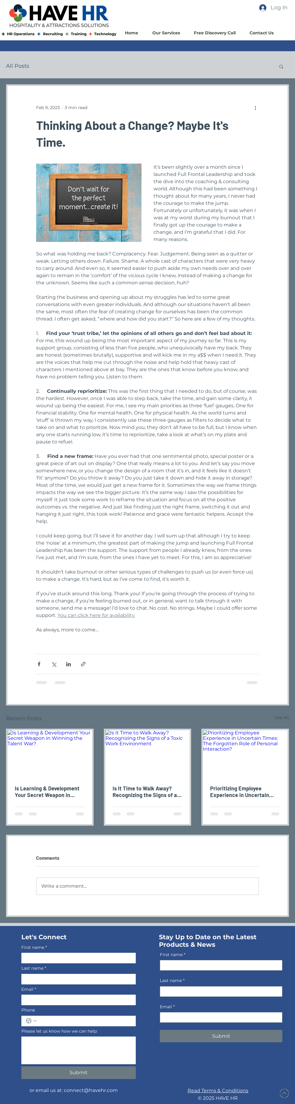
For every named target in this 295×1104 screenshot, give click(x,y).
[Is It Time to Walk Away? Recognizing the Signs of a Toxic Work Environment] (147, 754)
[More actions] (255, 107)
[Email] (77, 1000)
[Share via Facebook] (39, 664)
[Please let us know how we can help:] (78, 1050)
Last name (33, 968)
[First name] (77, 958)
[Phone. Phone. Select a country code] (31, 1020)
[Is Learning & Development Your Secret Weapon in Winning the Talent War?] (50, 754)
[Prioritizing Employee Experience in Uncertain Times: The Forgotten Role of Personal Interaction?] (245, 754)
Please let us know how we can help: (59, 1031)
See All (282, 717)
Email (28, 990)
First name (34, 948)
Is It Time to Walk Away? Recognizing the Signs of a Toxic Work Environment (145, 791)
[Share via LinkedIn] (68, 664)
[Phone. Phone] (84, 1021)
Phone (28, 1010)
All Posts (17, 66)
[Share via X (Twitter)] (54, 664)
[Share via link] (83, 664)
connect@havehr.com (91, 1090)
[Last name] (77, 979)
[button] (281, 66)
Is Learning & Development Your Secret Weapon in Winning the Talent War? (47, 791)
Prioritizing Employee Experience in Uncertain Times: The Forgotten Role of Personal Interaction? (242, 791)
